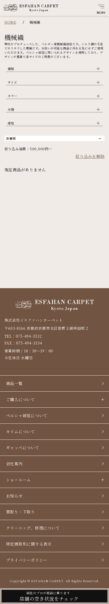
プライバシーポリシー (27, 560)
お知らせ (14, 495)
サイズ (12, 82)
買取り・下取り (20, 512)
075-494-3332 (29, 336)
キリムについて (20, 431)
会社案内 (14, 463)
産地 (11, 123)
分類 (11, 109)
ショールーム (18, 479)
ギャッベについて (22, 447)
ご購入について (20, 399)
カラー (12, 95)
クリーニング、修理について (33, 528)
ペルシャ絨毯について (27, 415)
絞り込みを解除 (90, 156)
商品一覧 (14, 383)
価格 (11, 68)
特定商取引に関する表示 (29, 544)
